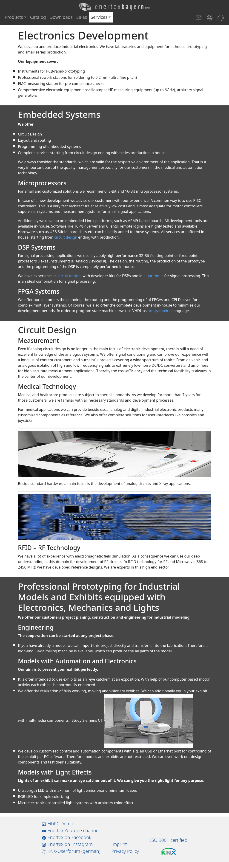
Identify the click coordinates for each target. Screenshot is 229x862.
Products (14, 17)
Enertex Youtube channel (71, 830)
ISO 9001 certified (168, 840)
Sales (81, 17)
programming (160, 310)
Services (99, 17)
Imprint (119, 844)
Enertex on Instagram (67, 844)
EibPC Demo (57, 823)
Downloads (61, 17)
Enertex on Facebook (66, 837)
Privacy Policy (125, 851)
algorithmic (153, 275)
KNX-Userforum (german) (71, 851)
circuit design (65, 237)
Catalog (38, 17)
